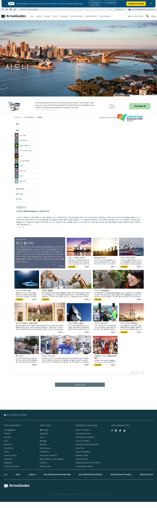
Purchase (139, 106)
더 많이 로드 (80, 384)
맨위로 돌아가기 (136, 372)
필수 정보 (23, 181)
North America (91, 16)
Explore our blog (136, 4)
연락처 (18, 475)
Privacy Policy (146, 475)
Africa (55, 16)
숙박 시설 (23, 171)
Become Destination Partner (57, 475)
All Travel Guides (135, 16)
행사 (21, 176)
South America (104, 16)
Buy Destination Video (121, 475)
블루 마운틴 (19, 194)
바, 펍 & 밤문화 (24, 161)
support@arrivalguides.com (141, 9)
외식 (21, 156)
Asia (32, 16)
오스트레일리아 (29, 117)
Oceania (47, 16)
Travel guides (110, 2)
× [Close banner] (151, 3)
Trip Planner (95, 2)
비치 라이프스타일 (26, 151)
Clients (32, 475)
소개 (5, 475)
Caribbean (64, 16)
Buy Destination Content (90, 475)
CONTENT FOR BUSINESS (29, 9)
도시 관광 (23, 135)
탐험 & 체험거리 (25, 145)
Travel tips (94, 5)
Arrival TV (120, 9)
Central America (76, 16)
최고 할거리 (23, 140)
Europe (39, 16)
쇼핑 (21, 166)
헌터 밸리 (19, 199)
